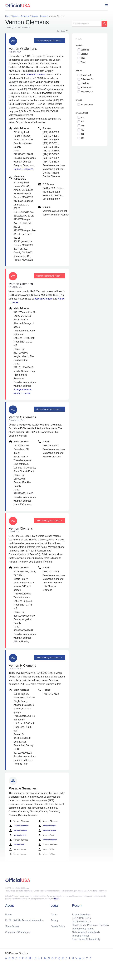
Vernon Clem (16, 844)
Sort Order (61, 31)
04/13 (81, 921)
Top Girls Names (80, 935)
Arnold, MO (86, 75)
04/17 (75, 918)
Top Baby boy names (83, 928)
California (85, 49)
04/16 (81, 918)
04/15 (88, 918)
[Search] (87, 24)
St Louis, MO (87, 87)
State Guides (12, 926)
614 (82, 121)
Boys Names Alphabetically (86, 939)
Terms (54, 914)
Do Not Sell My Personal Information (24, 920)
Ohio (83, 58)
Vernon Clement (47, 830)
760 (82, 129)
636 (82, 125)
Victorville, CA (87, 91)
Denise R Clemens (35, 74)
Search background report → (49, 40)
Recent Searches (81, 914)
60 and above (87, 104)
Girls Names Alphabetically (86, 932)
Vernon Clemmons (19, 826)
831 (82, 134)
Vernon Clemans (18, 830)
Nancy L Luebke (22, 393)
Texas (83, 62)
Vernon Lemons (46, 826)
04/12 (88, 921)
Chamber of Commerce (17, 932)
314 (82, 117)
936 (82, 138)
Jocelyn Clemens (44, 298)
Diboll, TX (85, 83)
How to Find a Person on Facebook (90, 925)
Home (8, 914)
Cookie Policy (58, 926)
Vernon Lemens (17, 835)
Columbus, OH (87, 79)
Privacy (54, 920)
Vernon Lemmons (47, 840)
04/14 (75, 921)
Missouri (84, 54)
